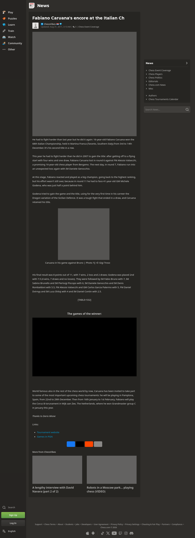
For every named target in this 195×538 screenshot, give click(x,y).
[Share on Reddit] (89, 444)
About (60, 524)
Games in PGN (45, 436)
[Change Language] (13, 531)
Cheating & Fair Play (151, 524)
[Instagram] (126, 533)
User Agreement (101, 524)
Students (69, 524)
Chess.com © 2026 (109, 527)
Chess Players (155, 74)
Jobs (77, 524)
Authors (153, 95)
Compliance (177, 524)
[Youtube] (114, 533)
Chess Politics (155, 77)
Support (38, 524)
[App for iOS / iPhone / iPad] (87, 533)
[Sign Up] (13, 515)
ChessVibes (50, 24)
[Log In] (13, 523)
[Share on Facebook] (71, 444)
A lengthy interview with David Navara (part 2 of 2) (53, 489)
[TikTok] (102, 533)
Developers (87, 524)
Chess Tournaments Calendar (163, 99)
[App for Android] (93, 533)
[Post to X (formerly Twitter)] (80, 444)
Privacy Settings (132, 524)
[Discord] (131, 533)
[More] (98, 444)
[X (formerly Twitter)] (108, 533)
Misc (151, 88)
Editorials (153, 81)
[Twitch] (120, 533)
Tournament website (48, 432)
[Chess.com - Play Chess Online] (13, 5)
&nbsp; (84, 347)
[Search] (167, 109)
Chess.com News (157, 84)
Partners (166, 524)
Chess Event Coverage (88, 26)
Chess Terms (50, 524)
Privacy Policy (117, 524)
